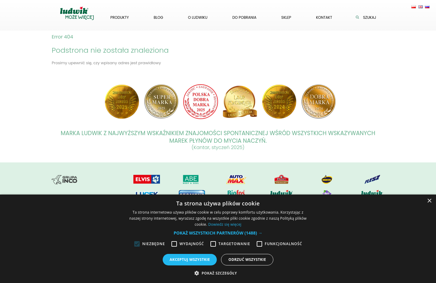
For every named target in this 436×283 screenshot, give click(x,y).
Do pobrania (244, 17)
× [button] (429, 201)
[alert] (218, 239)
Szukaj (367, 17)
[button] (218, 233)
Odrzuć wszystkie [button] (247, 259)
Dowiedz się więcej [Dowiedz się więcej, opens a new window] (225, 224)
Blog (158, 17)
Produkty (119, 17)
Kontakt (324, 17)
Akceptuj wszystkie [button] (190, 259)
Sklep (286, 17)
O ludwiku (197, 17)
